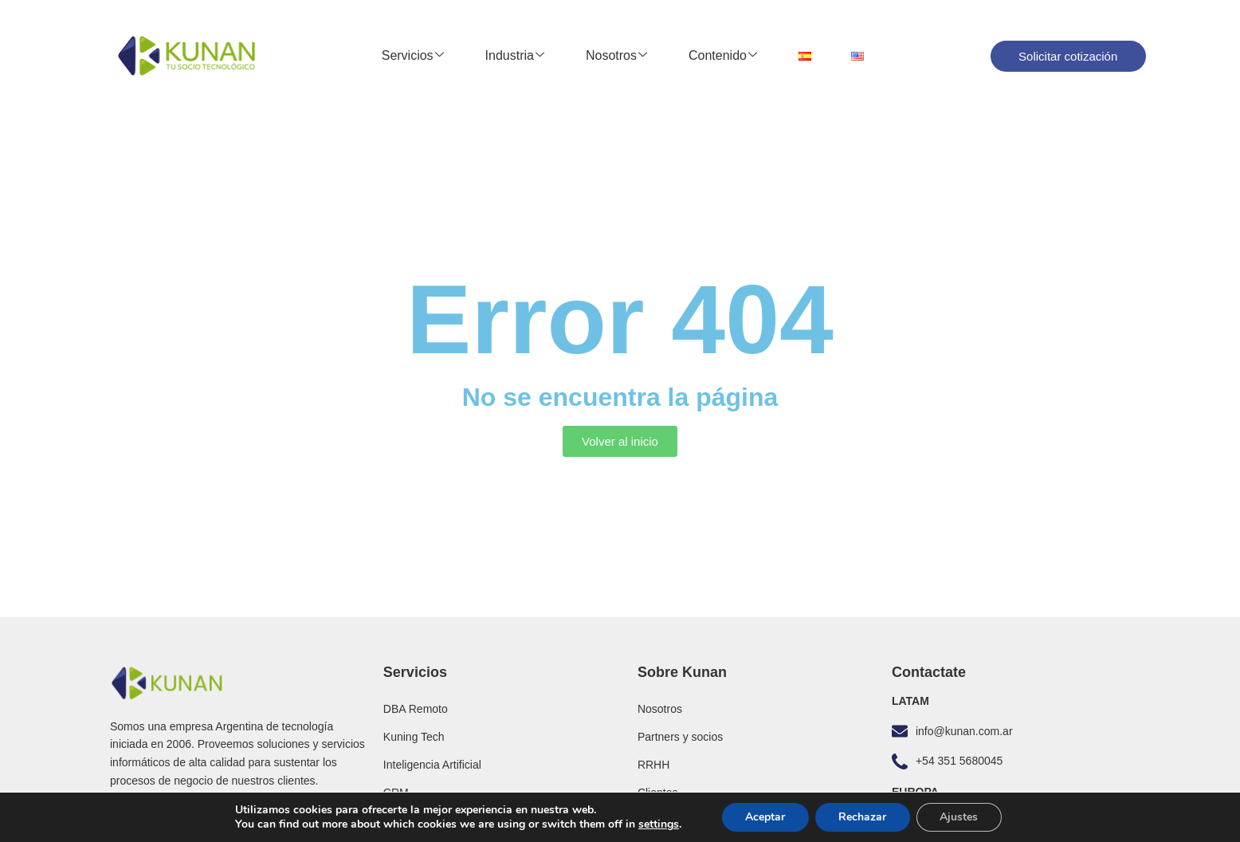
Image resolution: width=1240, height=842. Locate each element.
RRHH (653, 764)
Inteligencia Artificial (432, 764)
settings (658, 824)
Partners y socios (680, 736)
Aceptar (764, 816)
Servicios (413, 56)
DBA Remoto (415, 708)
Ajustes (959, 816)
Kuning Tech (414, 736)
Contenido (723, 56)
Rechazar (862, 816)
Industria (514, 56)
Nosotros (616, 56)
